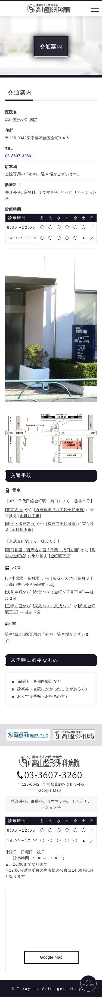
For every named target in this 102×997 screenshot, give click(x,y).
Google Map (49, 790)
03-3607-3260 (18, 156)
